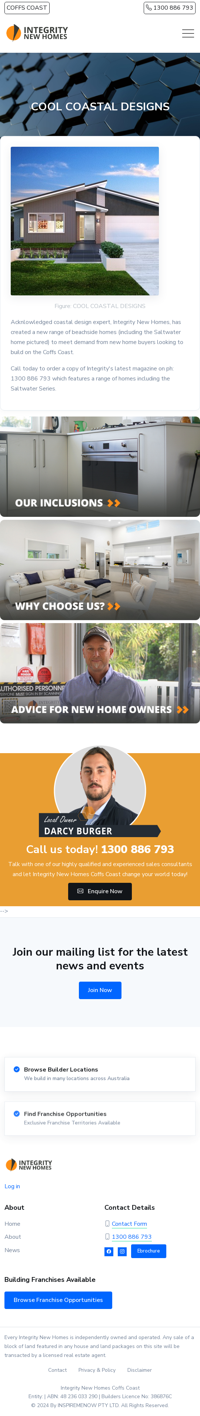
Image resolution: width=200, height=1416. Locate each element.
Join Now (100, 990)
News (12, 1250)
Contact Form (129, 1224)
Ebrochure (148, 1251)
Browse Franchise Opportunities (58, 1300)
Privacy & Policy (97, 1370)
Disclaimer (139, 1370)
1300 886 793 (169, 8)
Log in (12, 1186)
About (12, 1237)
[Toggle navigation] (188, 33)
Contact (57, 1370)
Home (12, 1224)
